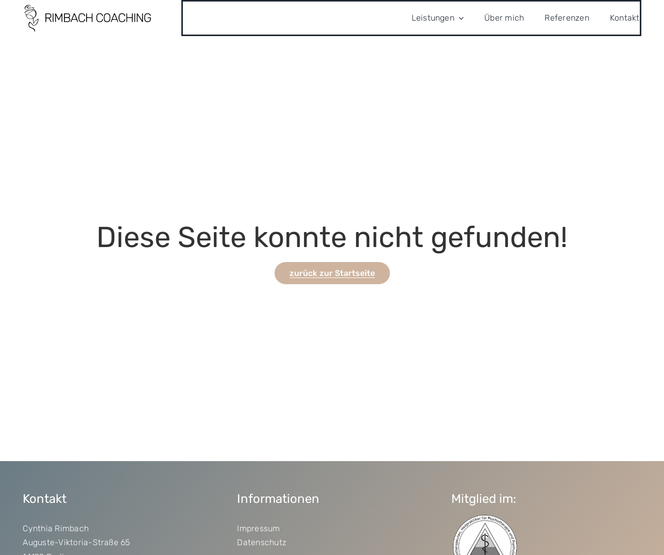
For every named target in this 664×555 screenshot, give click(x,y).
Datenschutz (261, 542)
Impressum (258, 528)
